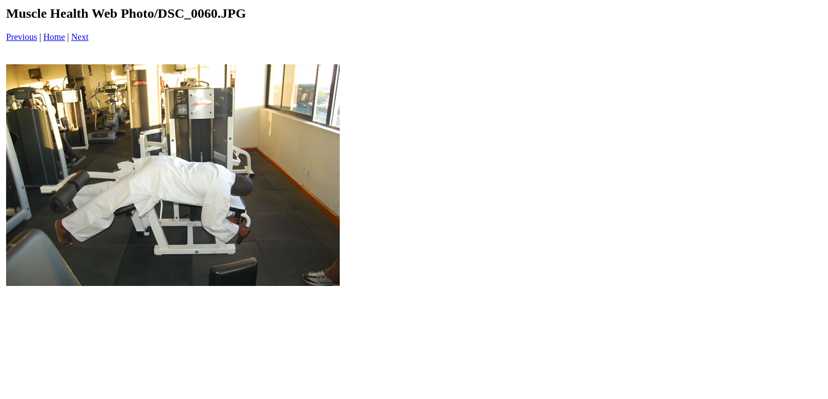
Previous (21, 37)
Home (54, 37)
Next (80, 37)
